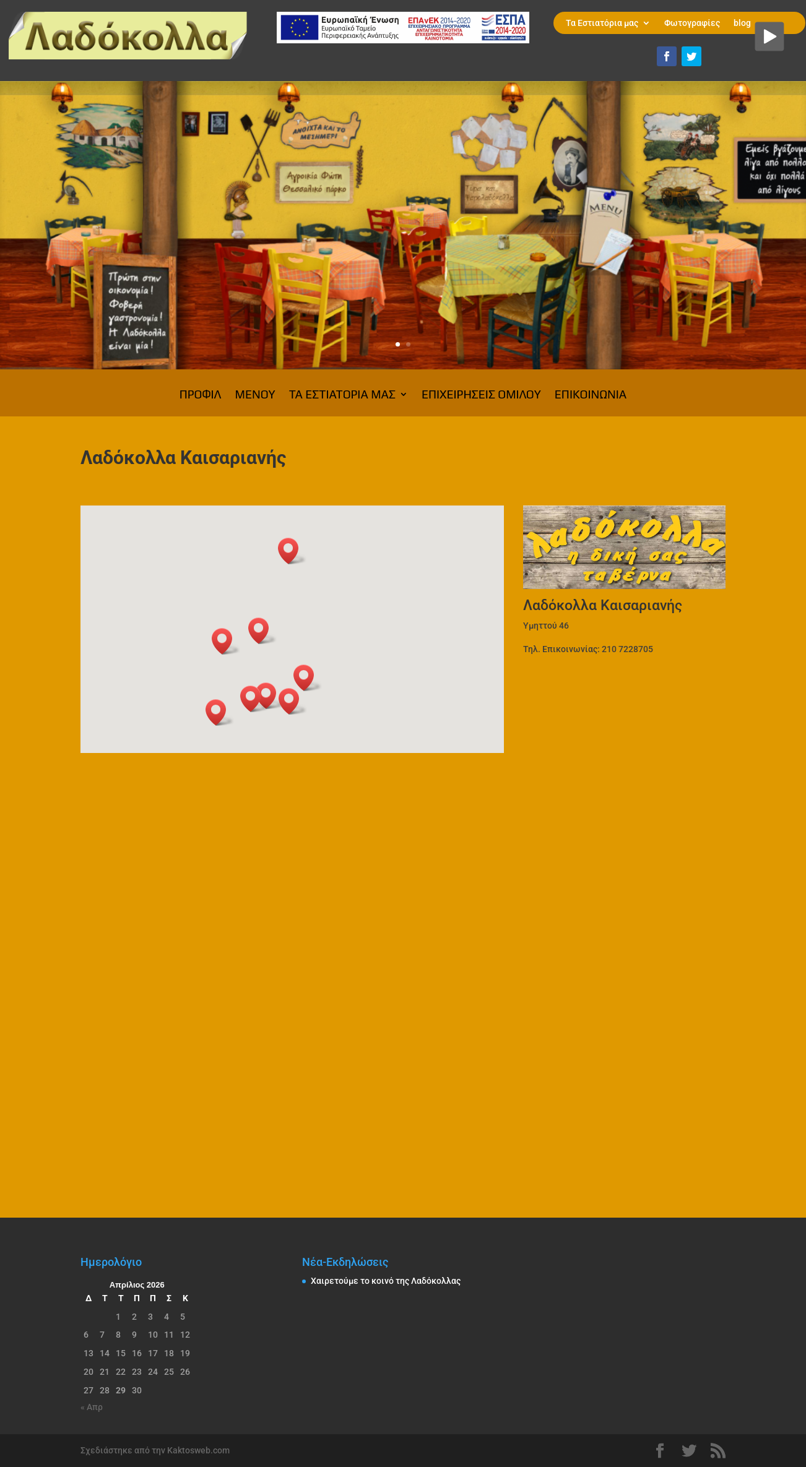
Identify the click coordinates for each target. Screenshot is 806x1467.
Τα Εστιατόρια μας (602, 23)
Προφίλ (201, 395)
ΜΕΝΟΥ (255, 395)
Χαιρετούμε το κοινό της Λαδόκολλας (386, 1281)
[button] (254, 699)
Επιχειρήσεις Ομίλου (481, 395)
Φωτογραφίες (692, 23)
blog (742, 23)
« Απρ (91, 1407)
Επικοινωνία (590, 395)
